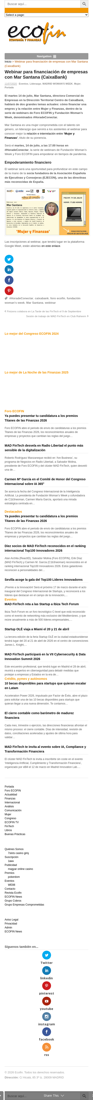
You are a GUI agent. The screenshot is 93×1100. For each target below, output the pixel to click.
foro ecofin (57, 298)
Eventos (23, 83)
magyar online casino (20, 869)
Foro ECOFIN (13, 790)
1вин (11, 861)
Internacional (12, 802)
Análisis (9, 806)
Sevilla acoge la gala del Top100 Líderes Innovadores (44, 579)
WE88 (11, 884)
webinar (50, 302)
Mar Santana (34, 302)
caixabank (42, 298)
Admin (8, 927)
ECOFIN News (13, 896)
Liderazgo (35, 83)
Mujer (77, 83)
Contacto (10, 888)
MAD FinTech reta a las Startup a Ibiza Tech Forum (42, 604)
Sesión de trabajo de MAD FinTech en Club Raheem (56, 316)
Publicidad (11, 865)
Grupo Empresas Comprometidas (24, 904)
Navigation (44, 56)
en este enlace (51, 246)
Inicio (8, 61)
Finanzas (10, 798)
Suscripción (11, 857)
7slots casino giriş (18, 853)
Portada (9, 87)
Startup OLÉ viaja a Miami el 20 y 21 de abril (37, 629)
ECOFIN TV (12, 822)
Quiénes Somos (14, 849)
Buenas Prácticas (15, 834)
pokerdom (14, 876)
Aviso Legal (11, 919)
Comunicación (13, 810)
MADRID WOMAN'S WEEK (57, 83)
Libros (8, 830)
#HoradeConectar (21, 298)
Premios (9, 872)
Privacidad (11, 923)
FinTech (9, 826)
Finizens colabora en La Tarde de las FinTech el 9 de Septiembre (44, 311)
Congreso (10, 818)
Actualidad (11, 794)
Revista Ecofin (13, 892)
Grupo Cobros (13, 900)
